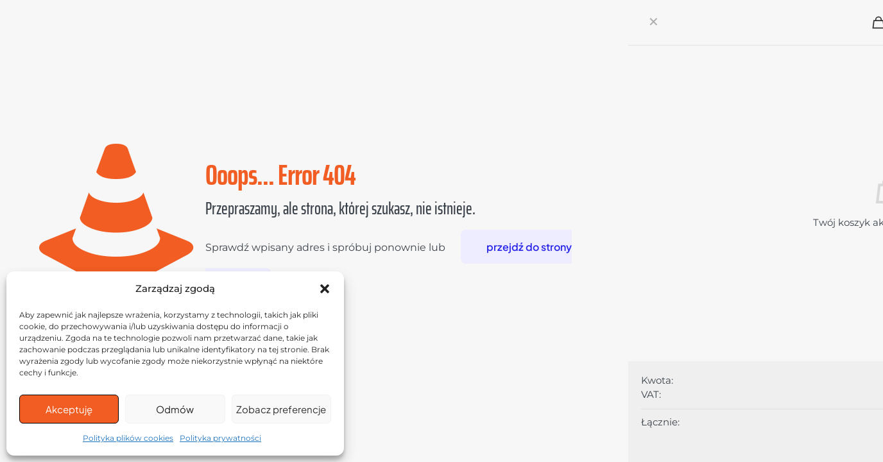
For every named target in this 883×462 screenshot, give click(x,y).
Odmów (175, 409)
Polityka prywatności (220, 438)
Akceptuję (69, 409)
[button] (324, 288)
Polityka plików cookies (128, 438)
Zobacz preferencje (281, 409)
